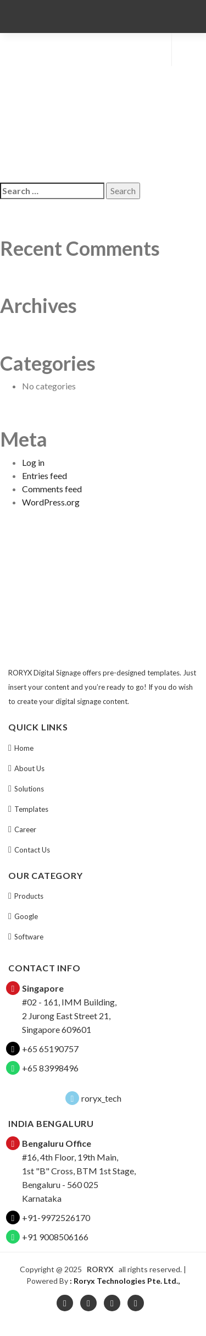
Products (28, 896)
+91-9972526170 (56, 1217)
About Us (29, 768)
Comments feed (52, 488)
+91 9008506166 (55, 1236)
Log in (33, 462)
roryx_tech (101, 1098)
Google (26, 916)
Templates (31, 809)
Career (25, 829)
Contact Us (32, 849)
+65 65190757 (50, 1048)
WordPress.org (51, 502)
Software (28, 936)
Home (24, 748)
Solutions (29, 788)
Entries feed (44, 475)
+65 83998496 (50, 1068)
